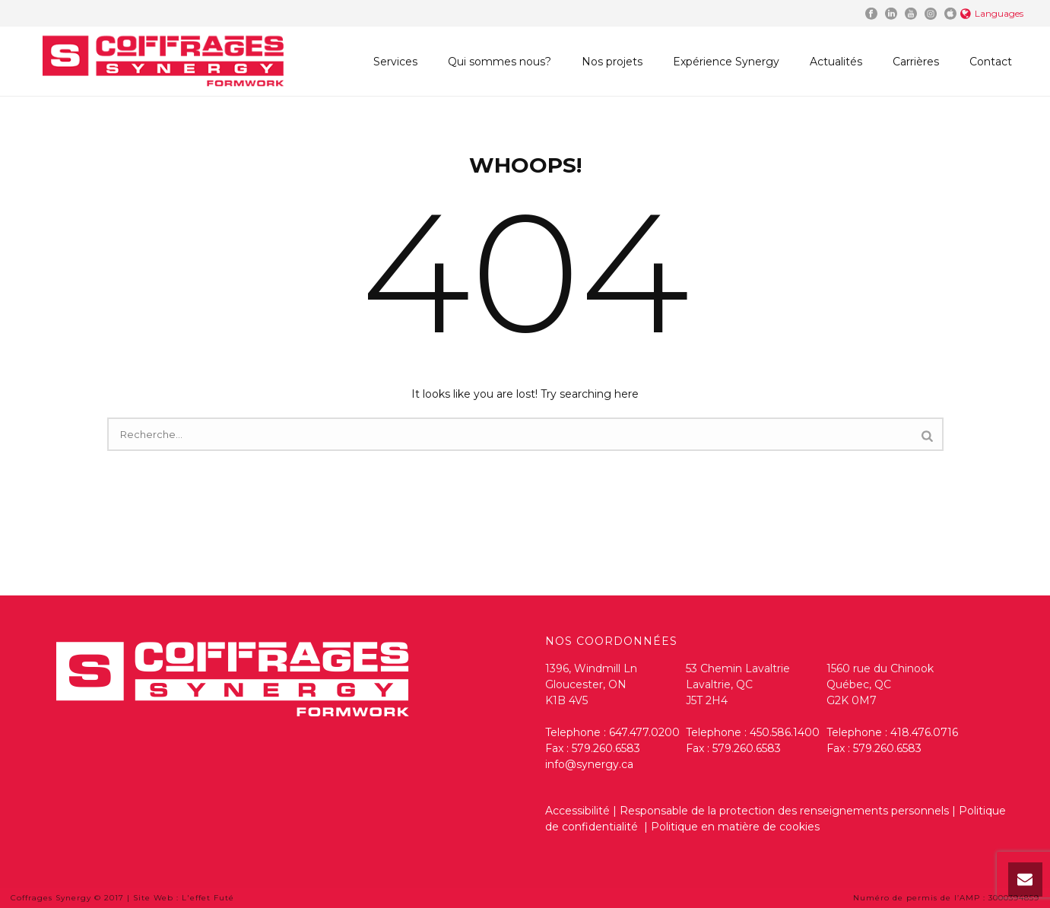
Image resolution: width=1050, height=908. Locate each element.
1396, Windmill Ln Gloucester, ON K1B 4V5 (591, 684)
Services (395, 61)
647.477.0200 (644, 732)
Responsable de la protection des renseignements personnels (784, 811)
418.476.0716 (924, 732)
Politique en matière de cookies (735, 826)
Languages (991, 13)
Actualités (836, 61)
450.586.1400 (785, 732)
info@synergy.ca (589, 764)
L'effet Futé (208, 898)
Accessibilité (577, 811)
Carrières (916, 61)
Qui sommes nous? (499, 61)
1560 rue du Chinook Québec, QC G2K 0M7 (880, 684)
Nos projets (612, 61)
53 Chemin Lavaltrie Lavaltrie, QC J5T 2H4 (738, 684)
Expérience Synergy (726, 61)
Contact (990, 61)
